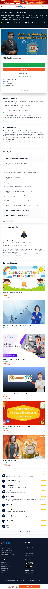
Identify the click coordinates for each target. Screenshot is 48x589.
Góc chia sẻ (27, 551)
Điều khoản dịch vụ (29, 553)
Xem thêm (5, 145)
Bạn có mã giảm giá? (24, 90)
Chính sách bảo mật (29, 555)
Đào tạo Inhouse (4, 568)
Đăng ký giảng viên (5, 562)
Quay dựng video (4, 570)
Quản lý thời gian (10, 221)
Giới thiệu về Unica (29, 545)
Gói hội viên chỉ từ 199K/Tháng (24, 73)
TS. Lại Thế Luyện (31, 22)
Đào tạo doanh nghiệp (5, 566)
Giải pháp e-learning (5, 564)
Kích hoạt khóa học (29, 549)
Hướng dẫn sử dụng (29, 547)
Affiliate (2, 572)
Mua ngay (24, 69)
